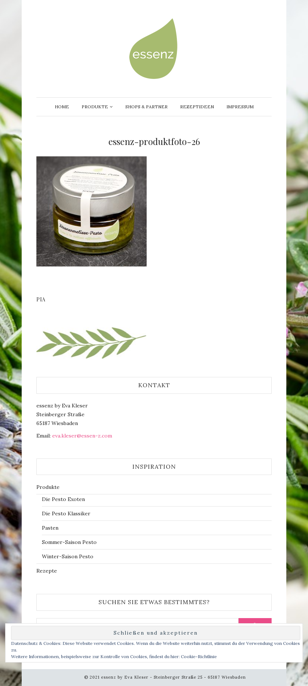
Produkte (95, 106)
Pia (41, 299)
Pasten (50, 528)
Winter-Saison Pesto (67, 556)
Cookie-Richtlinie (199, 656)
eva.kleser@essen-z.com (82, 435)
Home (62, 106)
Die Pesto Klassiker (66, 513)
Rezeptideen (197, 106)
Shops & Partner (146, 106)
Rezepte (46, 570)
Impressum (240, 106)
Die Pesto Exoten (63, 499)
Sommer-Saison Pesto (69, 542)
